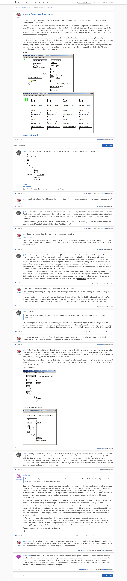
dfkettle (19, 17)
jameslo (19, 559)
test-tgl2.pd (33, 135)
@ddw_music (27, 541)
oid (19, 155)
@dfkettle (26, 151)
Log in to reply (107, 145)
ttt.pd (25, 184)
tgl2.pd (25, 135)
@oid (24, 199)
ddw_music (19, 479)
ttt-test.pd (27, 187)
